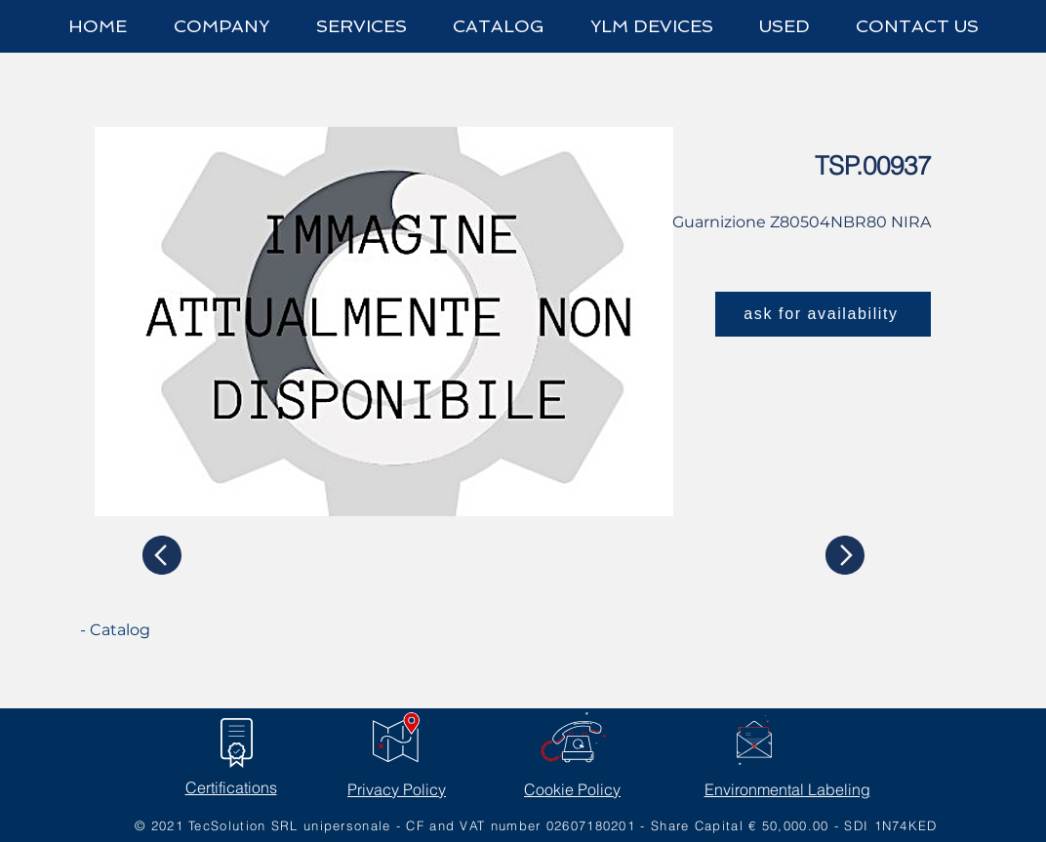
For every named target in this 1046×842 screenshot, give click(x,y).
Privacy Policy (396, 789)
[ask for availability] (823, 314)
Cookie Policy (572, 789)
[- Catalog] (153, 630)
